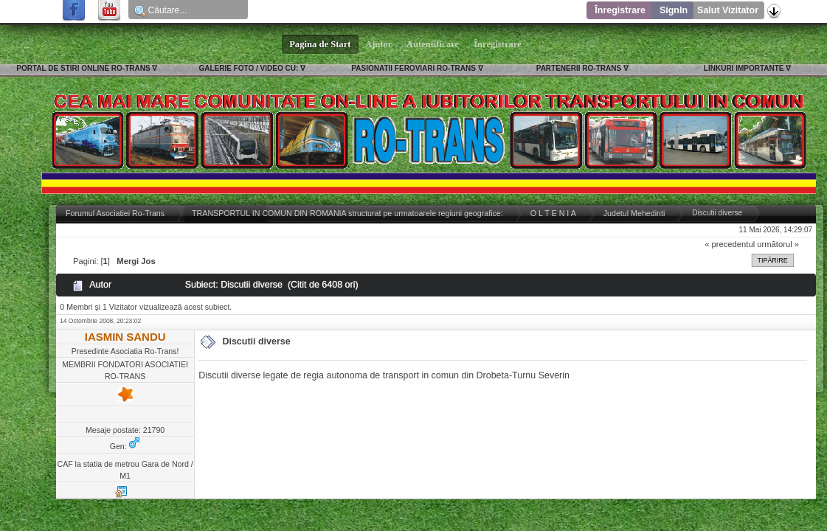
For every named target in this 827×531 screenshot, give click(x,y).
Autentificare (432, 44)
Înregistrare (620, 10)
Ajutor (379, 44)
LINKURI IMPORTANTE (744, 68)
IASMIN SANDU (125, 336)
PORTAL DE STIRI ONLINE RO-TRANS (83, 68)
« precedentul (730, 244)
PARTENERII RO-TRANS (578, 68)
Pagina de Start (320, 44)
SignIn (674, 10)
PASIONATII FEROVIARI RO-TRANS (413, 68)
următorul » (778, 244)
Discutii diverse (256, 341)
